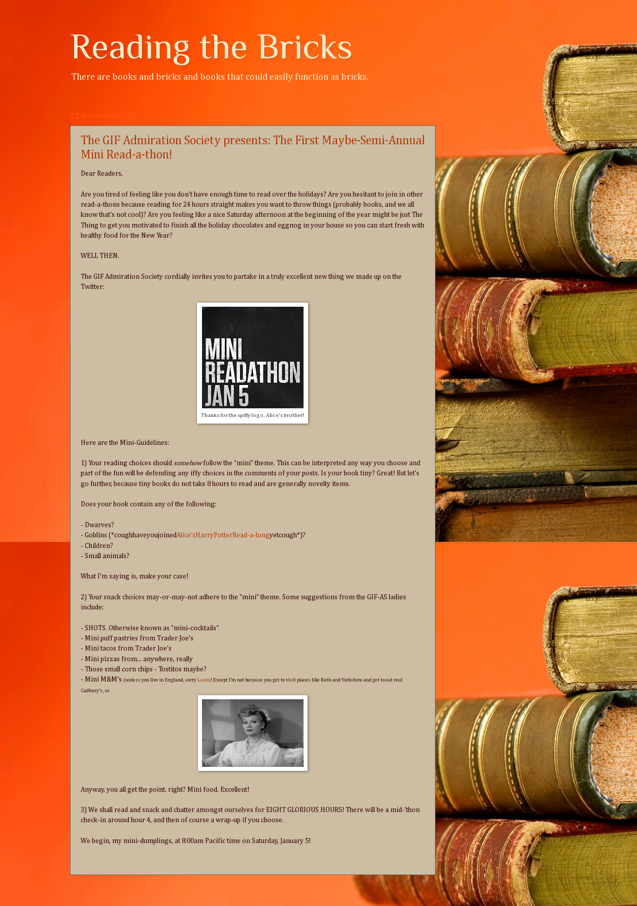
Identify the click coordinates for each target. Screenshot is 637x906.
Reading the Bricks (211, 46)
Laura (204, 680)
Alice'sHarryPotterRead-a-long (223, 535)
